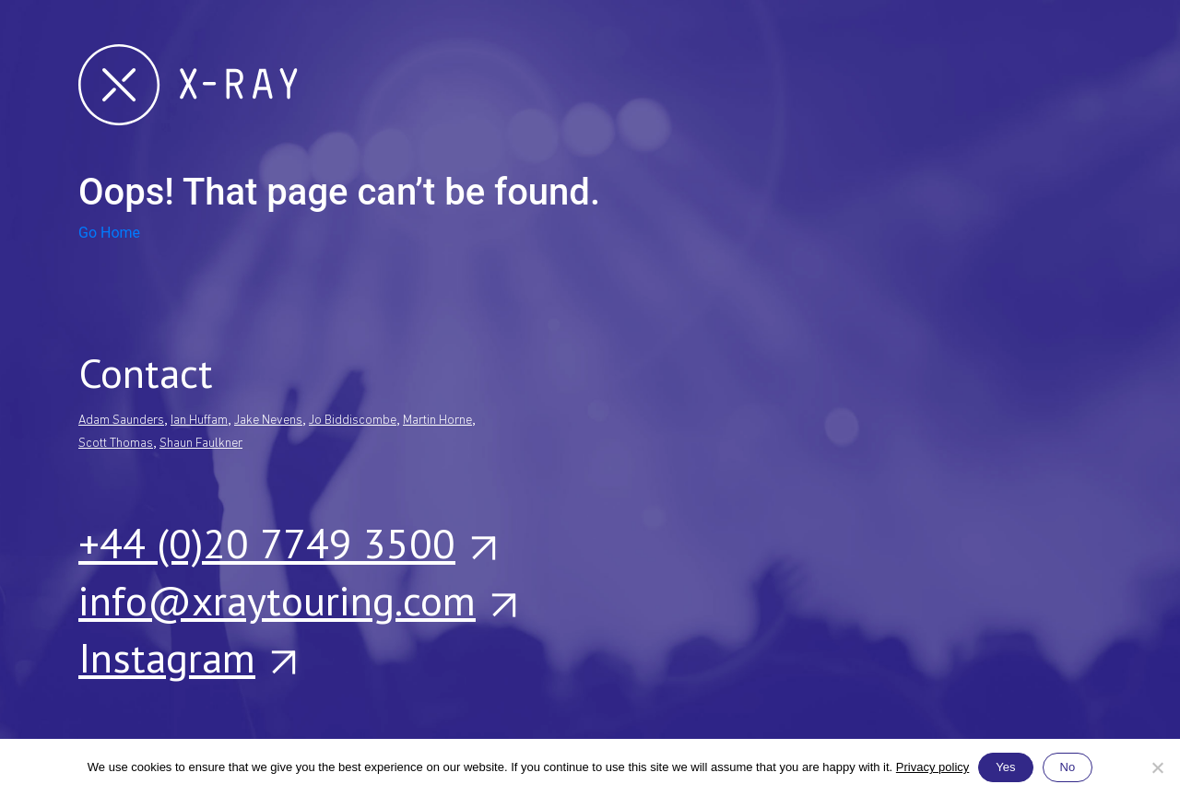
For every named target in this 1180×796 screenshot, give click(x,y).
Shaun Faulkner (200, 444)
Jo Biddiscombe (352, 420)
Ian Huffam (199, 420)
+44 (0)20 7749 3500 (286, 543)
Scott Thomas (115, 444)
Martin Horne (437, 420)
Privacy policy (932, 767)
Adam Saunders (121, 420)
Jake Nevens (268, 420)
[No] (1157, 767)
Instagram (186, 657)
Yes (1005, 767)
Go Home (109, 232)
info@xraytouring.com (296, 600)
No (1068, 767)
